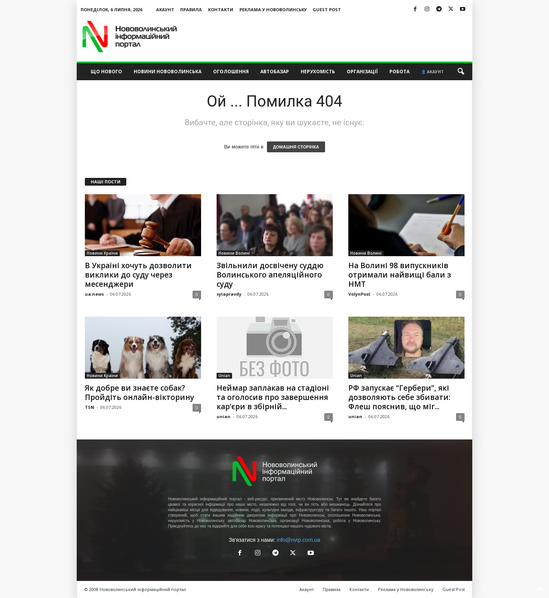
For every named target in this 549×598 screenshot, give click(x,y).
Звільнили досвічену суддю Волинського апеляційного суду (270, 274)
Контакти (220, 9)
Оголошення (231, 71)
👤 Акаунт (432, 71)
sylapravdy (229, 294)
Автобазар (274, 71)
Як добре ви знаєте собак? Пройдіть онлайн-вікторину (139, 392)
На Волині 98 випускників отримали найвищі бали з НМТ (399, 274)
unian (224, 416)
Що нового (106, 71)
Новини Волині (234, 253)
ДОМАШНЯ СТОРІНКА (296, 147)
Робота (399, 71)
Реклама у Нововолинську (273, 9)
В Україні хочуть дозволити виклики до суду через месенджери (138, 274)
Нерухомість (318, 71)
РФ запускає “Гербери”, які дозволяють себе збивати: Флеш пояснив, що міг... (399, 397)
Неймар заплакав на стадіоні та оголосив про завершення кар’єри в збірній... (273, 397)
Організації (362, 71)
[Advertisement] (331, 36)
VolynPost (359, 294)
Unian (224, 375)
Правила (191, 9)
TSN (89, 407)
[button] (460, 71)
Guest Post (327, 9)
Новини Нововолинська (167, 71)
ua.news (94, 294)
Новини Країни (102, 253)
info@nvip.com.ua (298, 540)
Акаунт (165, 9)
